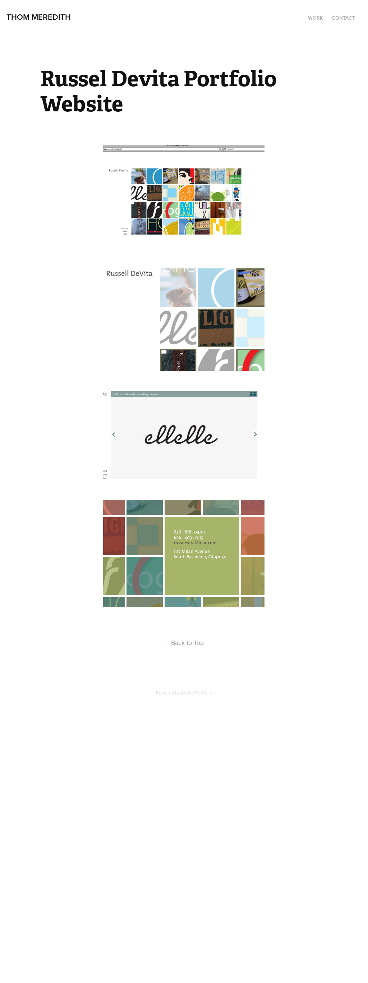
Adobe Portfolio (196, 692)
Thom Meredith (38, 17)
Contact (343, 18)
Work (315, 18)
